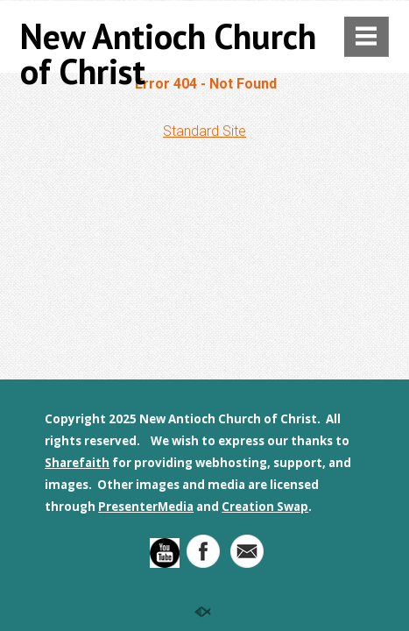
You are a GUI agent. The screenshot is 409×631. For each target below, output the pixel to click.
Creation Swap (265, 506)
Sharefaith (77, 463)
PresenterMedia (146, 506)
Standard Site (204, 131)
